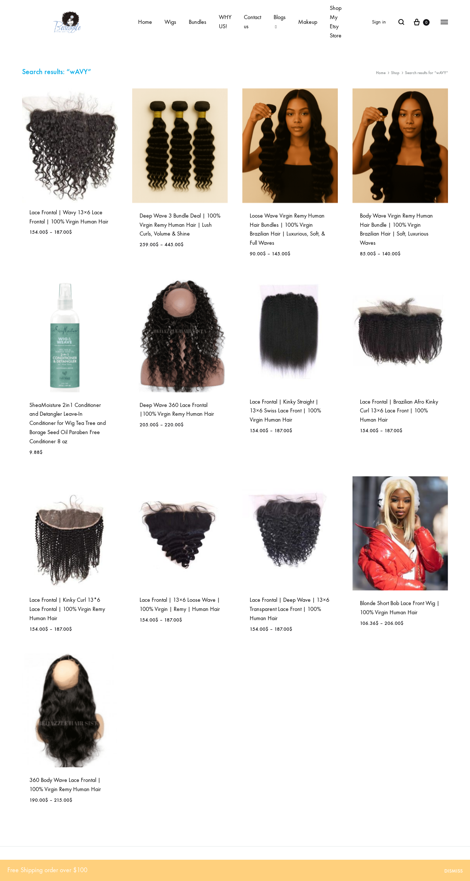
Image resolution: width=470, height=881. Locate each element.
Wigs (170, 21)
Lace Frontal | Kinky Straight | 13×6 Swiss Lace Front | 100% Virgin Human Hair (285, 410)
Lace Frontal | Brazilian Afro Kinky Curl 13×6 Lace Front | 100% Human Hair (399, 410)
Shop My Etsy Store (335, 21)
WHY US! (225, 22)
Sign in (379, 22)
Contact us (252, 22)
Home (145, 21)
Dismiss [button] (453, 871)
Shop (395, 72)
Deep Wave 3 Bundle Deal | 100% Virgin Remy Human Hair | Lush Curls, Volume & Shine (180, 224)
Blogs (280, 21)
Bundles (197, 21)
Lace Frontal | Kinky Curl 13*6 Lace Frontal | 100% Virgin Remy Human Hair (67, 609)
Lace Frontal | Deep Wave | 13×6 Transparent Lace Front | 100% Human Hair (289, 609)
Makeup (307, 21)
